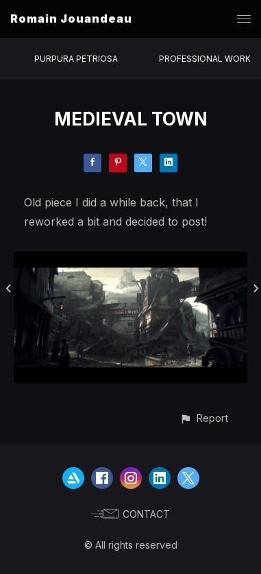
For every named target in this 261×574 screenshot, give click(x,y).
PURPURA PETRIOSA (76, 58)
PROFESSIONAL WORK (205, 58)
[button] (204, 418)
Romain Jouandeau (71, 18)
